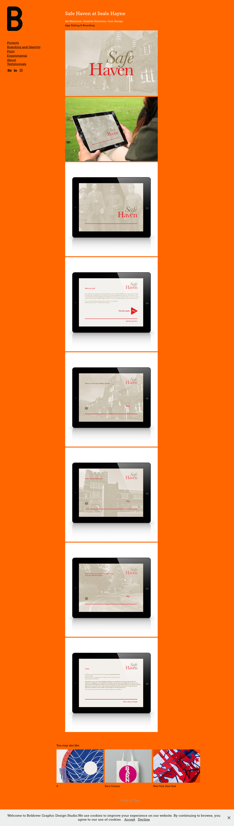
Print (11, 51)
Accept (129, 819)
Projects (13, 43)
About (11, 60)
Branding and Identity (24, 47)
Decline (144, 819)
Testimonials (16, 64)
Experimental (17, 56)
